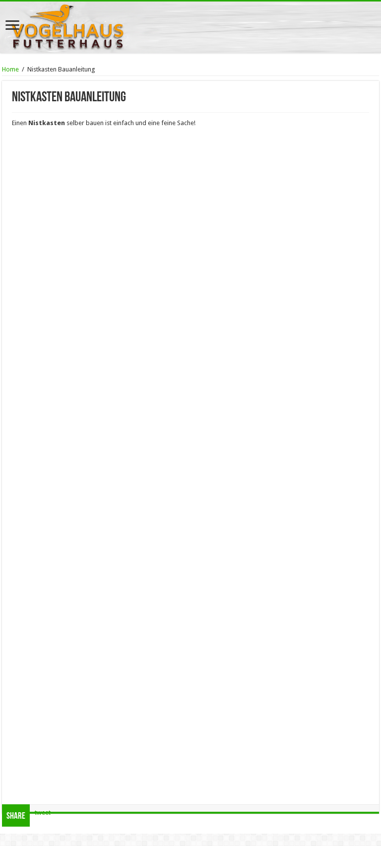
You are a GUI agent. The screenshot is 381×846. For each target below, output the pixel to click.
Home (10, 69)
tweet (43, 812)
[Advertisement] (190, 776)
